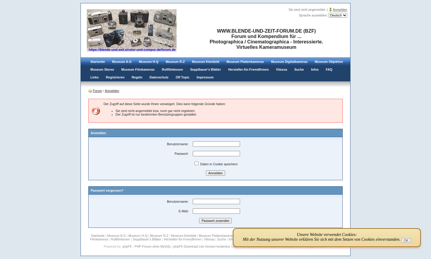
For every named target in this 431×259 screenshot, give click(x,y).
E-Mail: (184, 211)
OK (406, 240)
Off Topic (182, 77)
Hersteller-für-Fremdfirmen (248, 69)
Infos (314, 69)
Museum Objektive (329, 61)
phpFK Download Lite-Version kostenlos (201, 246)
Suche (299, 69)
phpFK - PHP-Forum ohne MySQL (147, 246)
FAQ (329, 69)
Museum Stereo (102, 69)
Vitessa (281, 69)
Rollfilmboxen (172, 69)
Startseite (97, 61)
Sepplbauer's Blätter (205, 69)
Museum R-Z (175, 61)
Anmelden (340, 9)
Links (94, 77)
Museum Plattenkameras (245, 61)
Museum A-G (122, 61)
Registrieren (115, 77)
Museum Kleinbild (205, 61)
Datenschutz (159, 77)
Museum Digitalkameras (289, 61)
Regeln (137, 77)
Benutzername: (178, 144)
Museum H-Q (149, 61)
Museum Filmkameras (137, 69)
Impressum (205, 77)
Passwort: (181, 153)
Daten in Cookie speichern (216, 164)
